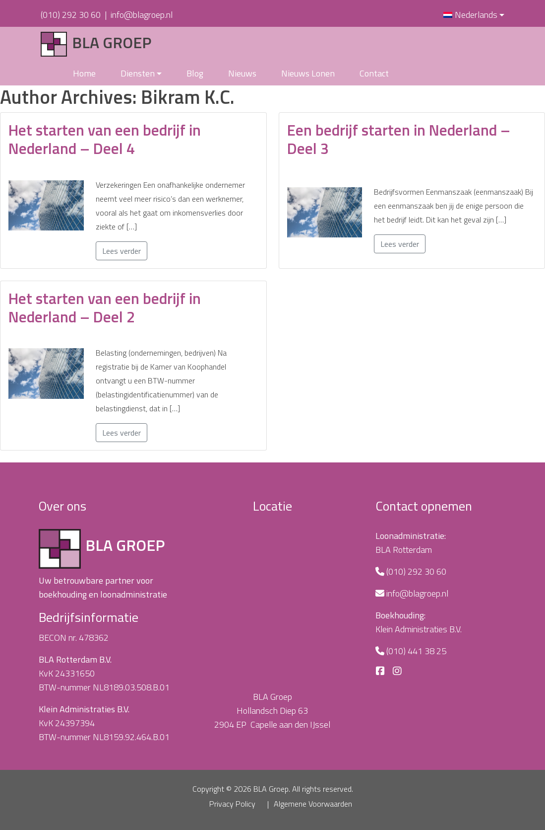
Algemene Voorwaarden (313, 804)
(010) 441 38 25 (416, 651)
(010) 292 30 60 (71, 14)
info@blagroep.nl (142, 14)
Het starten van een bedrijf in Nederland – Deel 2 (104, 307)
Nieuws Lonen (308, 73)
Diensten (138, 73)
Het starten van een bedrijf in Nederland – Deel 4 (104, 139)
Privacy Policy (232, 804)
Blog (194, 73)
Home (84, 73)
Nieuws (242, 73)
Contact (374, 73)
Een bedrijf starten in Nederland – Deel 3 (398, 139)
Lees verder (121, 251)
